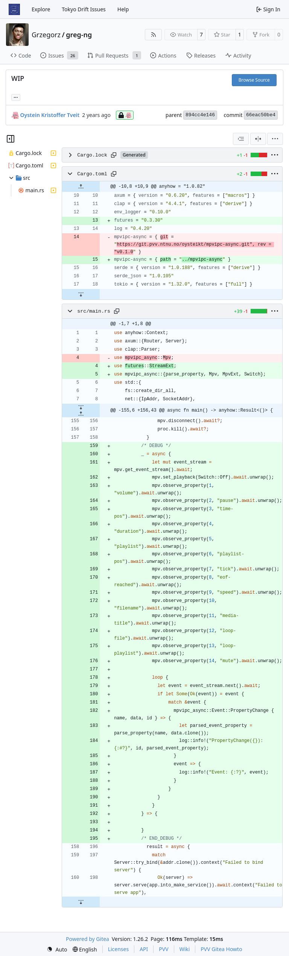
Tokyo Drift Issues (84, 9)
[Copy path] (113, 155)
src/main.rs (93, 311)
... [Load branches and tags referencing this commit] (16, 96)
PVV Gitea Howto (221, 949)
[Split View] (258, 139)
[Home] (14, 9)
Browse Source (254, 80)
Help (123, 9)
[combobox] (241, 139)
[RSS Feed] (153, 34)
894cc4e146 (200, 115)
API (144, 949)
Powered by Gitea (87, 938)
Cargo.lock (92, 155)
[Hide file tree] (10, 139)
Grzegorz (46, 34)
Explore (41, 9)
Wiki (184, 949)
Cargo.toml (92, 174)
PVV (163, 949)
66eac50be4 (260, 115)
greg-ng (79, 34)
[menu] (275, 139)
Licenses (118, 949)
